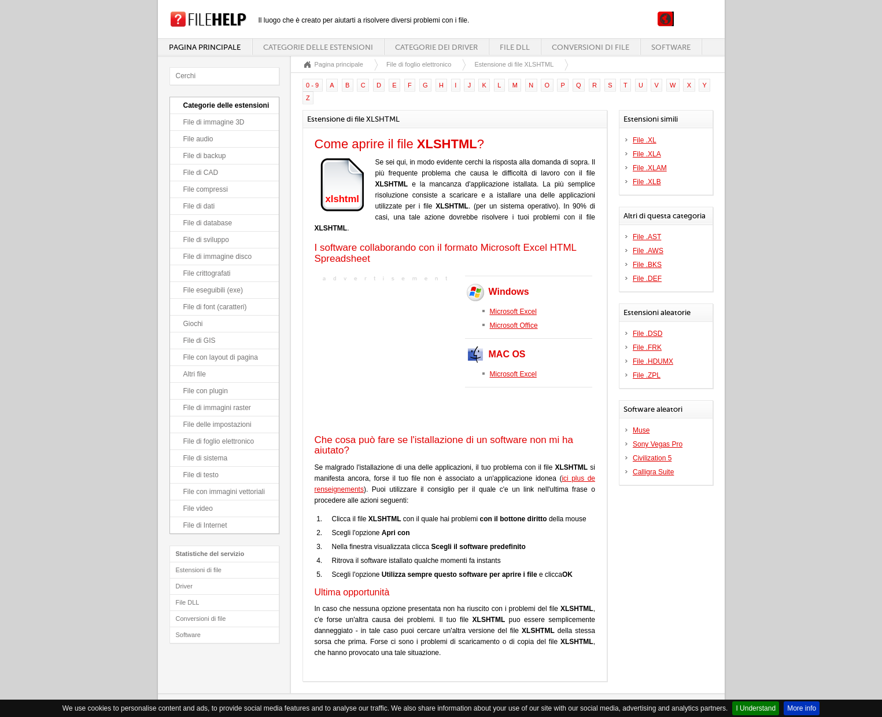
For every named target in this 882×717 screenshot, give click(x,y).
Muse (641, 430)
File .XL (644, 140)
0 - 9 (312, 85)
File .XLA (647, 154)
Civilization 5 (652, 458)
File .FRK (647, 347)
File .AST (647, 237)
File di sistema (205, 458)
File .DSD (647, 334)
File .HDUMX (653, 361)
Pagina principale (205, 47)
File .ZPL (646, 375)
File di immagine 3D (214, 122)
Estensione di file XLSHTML (513, 64)
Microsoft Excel (513, 312)
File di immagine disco (217, 257)
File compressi (205, 189)
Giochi (193, 324)
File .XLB (647, 182)
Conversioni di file (590, 47)
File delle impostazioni (217, 424)
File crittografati (207, 273)
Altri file (194, 374)
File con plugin (205, 391)
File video (198, 508)
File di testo (201, 475)
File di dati (199, 206)
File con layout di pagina (220, 357)
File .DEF (647, 279)
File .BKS (647, 265)
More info (801, 708)
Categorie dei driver (436, 47)
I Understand (756, 708)
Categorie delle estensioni (318, 47)
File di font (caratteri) (215, 307)
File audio (198, 139)
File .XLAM (650, 168)
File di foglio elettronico (218, 441)
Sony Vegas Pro (657, 444)
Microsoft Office (514, 325)
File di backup (204, 156)
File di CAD (201, 173)
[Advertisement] (387, 356)
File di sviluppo (206, 240)
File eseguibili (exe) (213, 290)
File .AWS (648, 251)
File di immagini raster (217, 408)
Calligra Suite (653, 472)
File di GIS (199, 340)
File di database (208, 223)
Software (671, 47)
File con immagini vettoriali (224, 492)
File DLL (515, 47)
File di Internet (205, 525)
